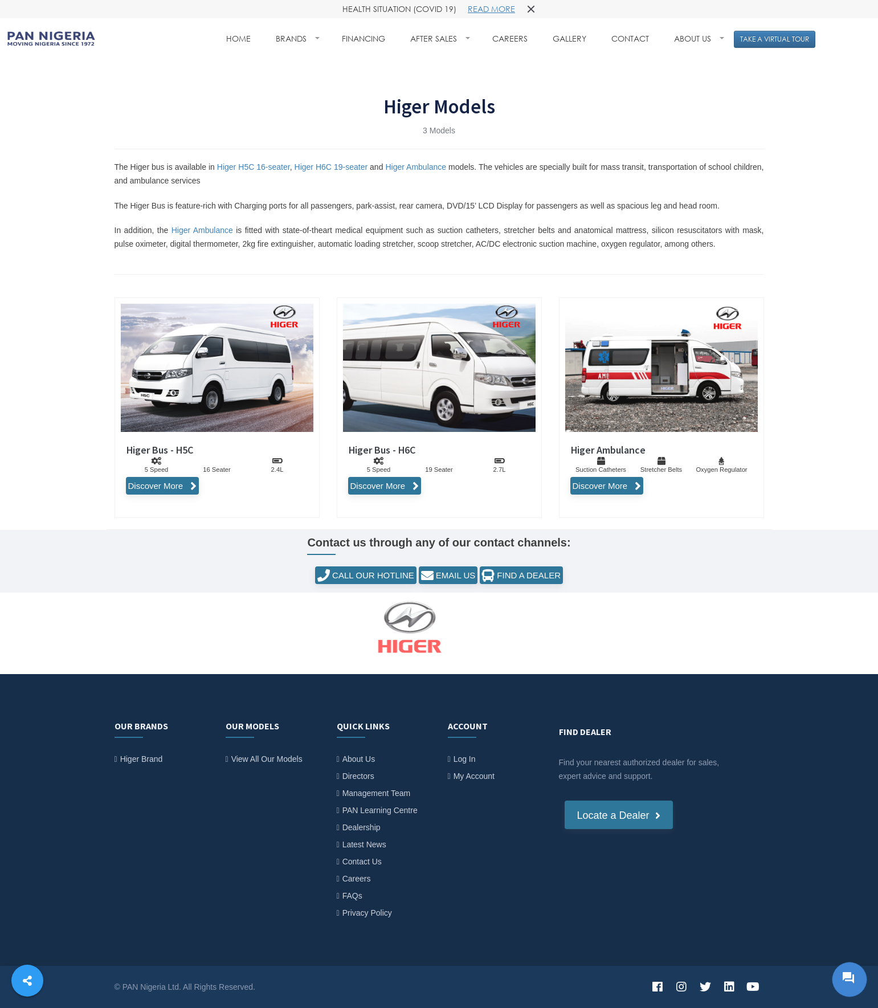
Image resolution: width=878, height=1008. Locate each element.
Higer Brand (141, 759)
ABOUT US (693, 38)
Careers (356, 878)
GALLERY (569, 38)
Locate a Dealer (618, 815)
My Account (474, 776)
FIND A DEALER (521, 575)
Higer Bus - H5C (159, 449)
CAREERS (510, 38)
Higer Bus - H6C (382, 449)
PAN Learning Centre (380, 810)
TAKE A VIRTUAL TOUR (774, 39)
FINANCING (363, 38)
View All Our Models (267, 759)
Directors (358, 776)
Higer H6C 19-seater (331, 167)
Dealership (361, 827)
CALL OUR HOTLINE (365, 575)
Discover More (162, 486)
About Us (358, 759)
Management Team (376, 793)
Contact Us (362, 861)
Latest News (364, 844)
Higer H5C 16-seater (253, 167)
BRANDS (292, 38)
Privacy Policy (367, 912)
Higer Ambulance (415, 167)
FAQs (352, 895)
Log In (465, 759)
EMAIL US (448, 575)
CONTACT (630, 38)
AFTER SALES (434, 38)
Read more (491, 8)
